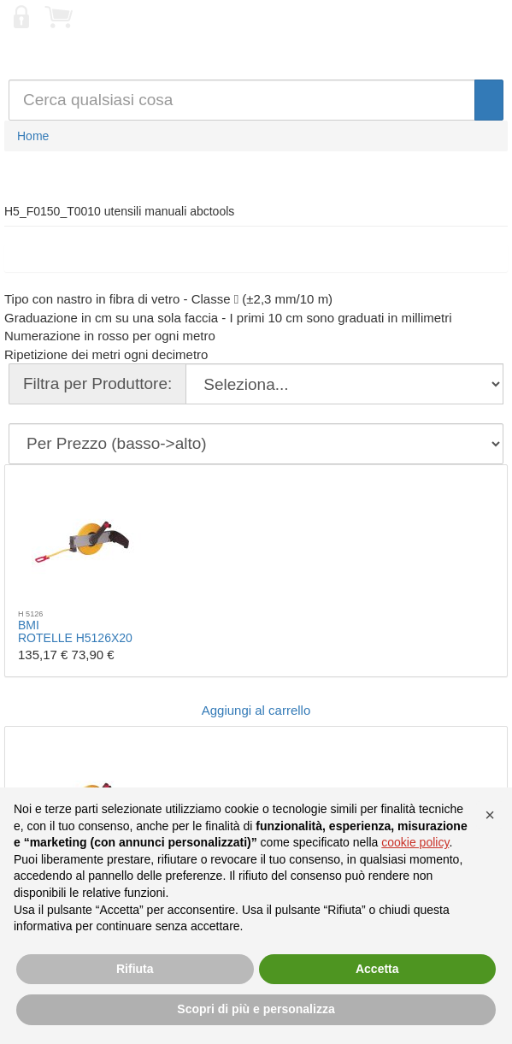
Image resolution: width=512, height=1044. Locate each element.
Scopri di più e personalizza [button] (255, 1009)
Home (33, 136)
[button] (489, 815)
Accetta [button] (377, 969)
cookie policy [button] (415, 842)
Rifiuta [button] (135, 969)
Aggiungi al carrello (256, 710)
